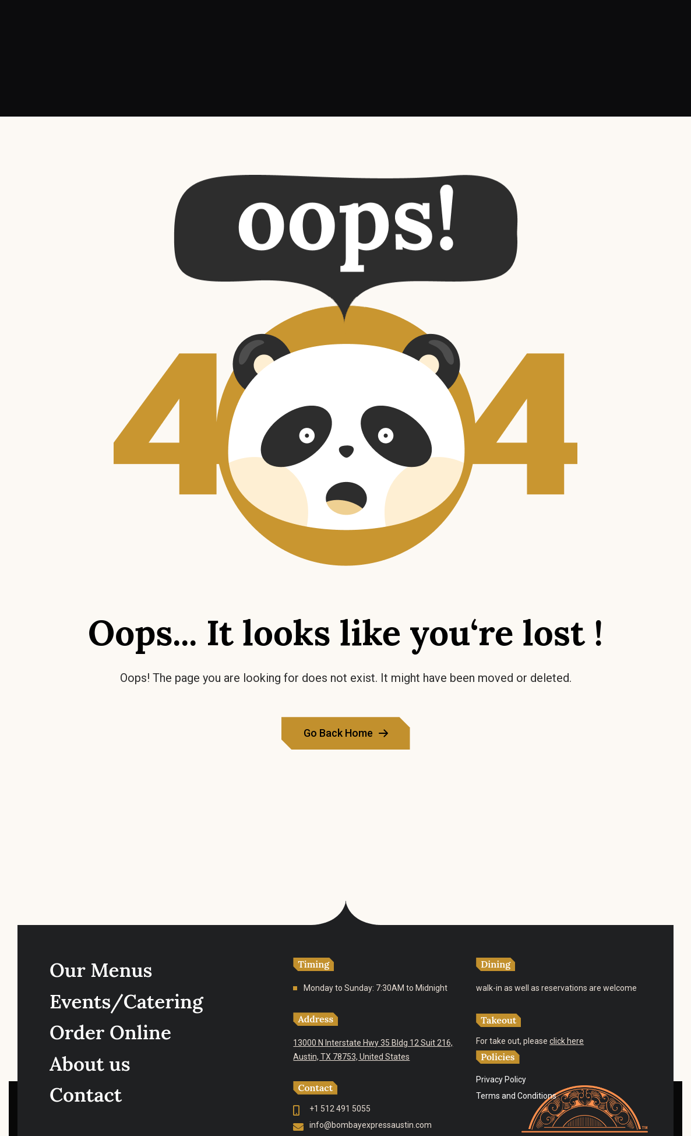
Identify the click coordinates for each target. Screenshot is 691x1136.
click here (566, 1041)
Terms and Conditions (516, 1095)
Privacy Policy (501, 1079)
